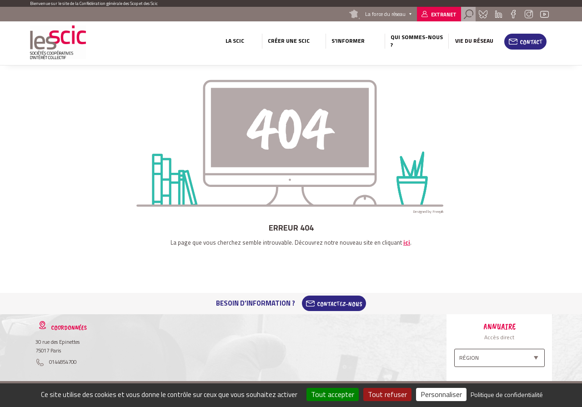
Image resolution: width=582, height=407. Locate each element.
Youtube (544, 14)
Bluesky (483, 14)
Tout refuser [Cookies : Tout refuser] (387, 394)
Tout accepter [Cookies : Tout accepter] (332, 394)
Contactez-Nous (339, 303)
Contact (531, 42)
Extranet (444, 14)
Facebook (513, 14)
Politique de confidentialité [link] (507, 394)
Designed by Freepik (428, 211)
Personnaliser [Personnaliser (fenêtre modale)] (441, 394)
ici (406, 242)
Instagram (528, 14)
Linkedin (498, 14)
